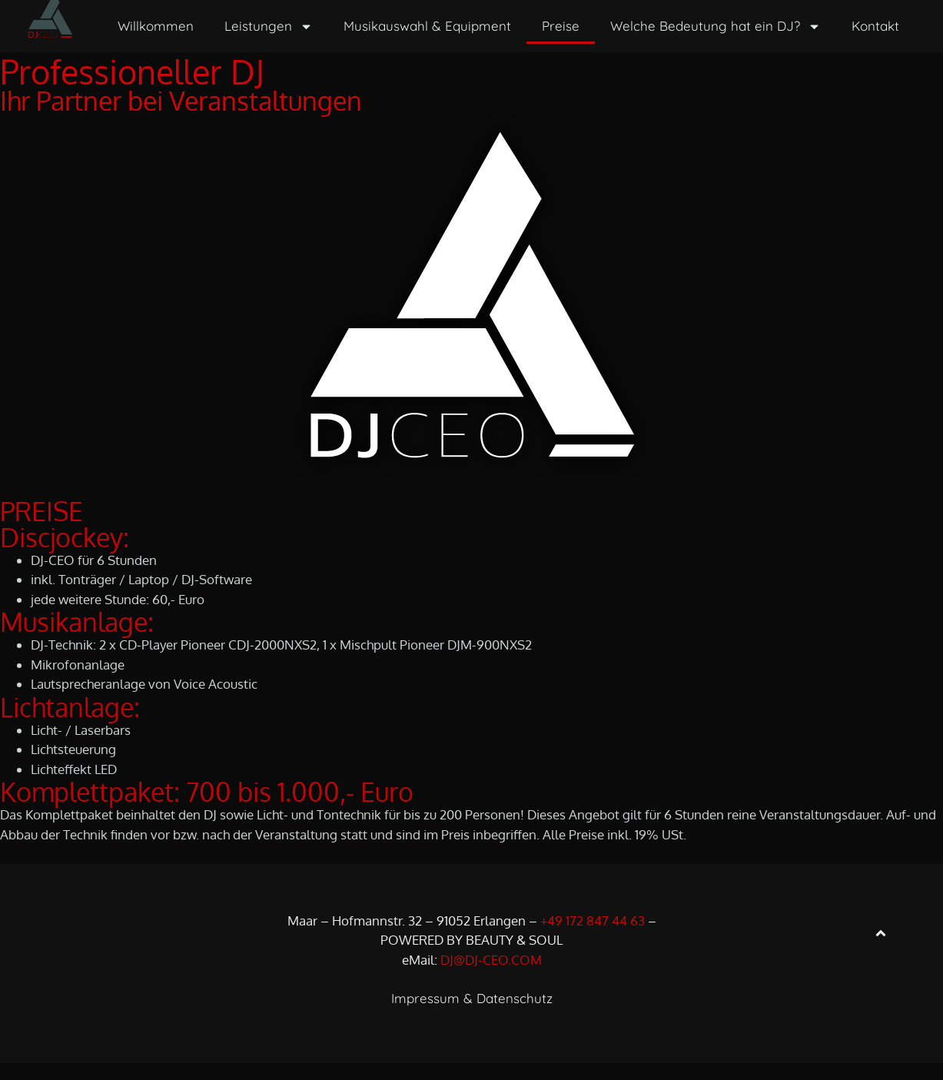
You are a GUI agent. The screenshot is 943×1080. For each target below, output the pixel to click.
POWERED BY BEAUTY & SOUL (471, 957)
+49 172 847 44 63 (592, 937)
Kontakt (875, 26)
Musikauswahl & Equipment (427, 26)
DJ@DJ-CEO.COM (491, 977)
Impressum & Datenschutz (472, 1015)
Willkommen (156, 26)
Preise (560, 26)
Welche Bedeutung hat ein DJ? (715, 26)
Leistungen (268, 26)
